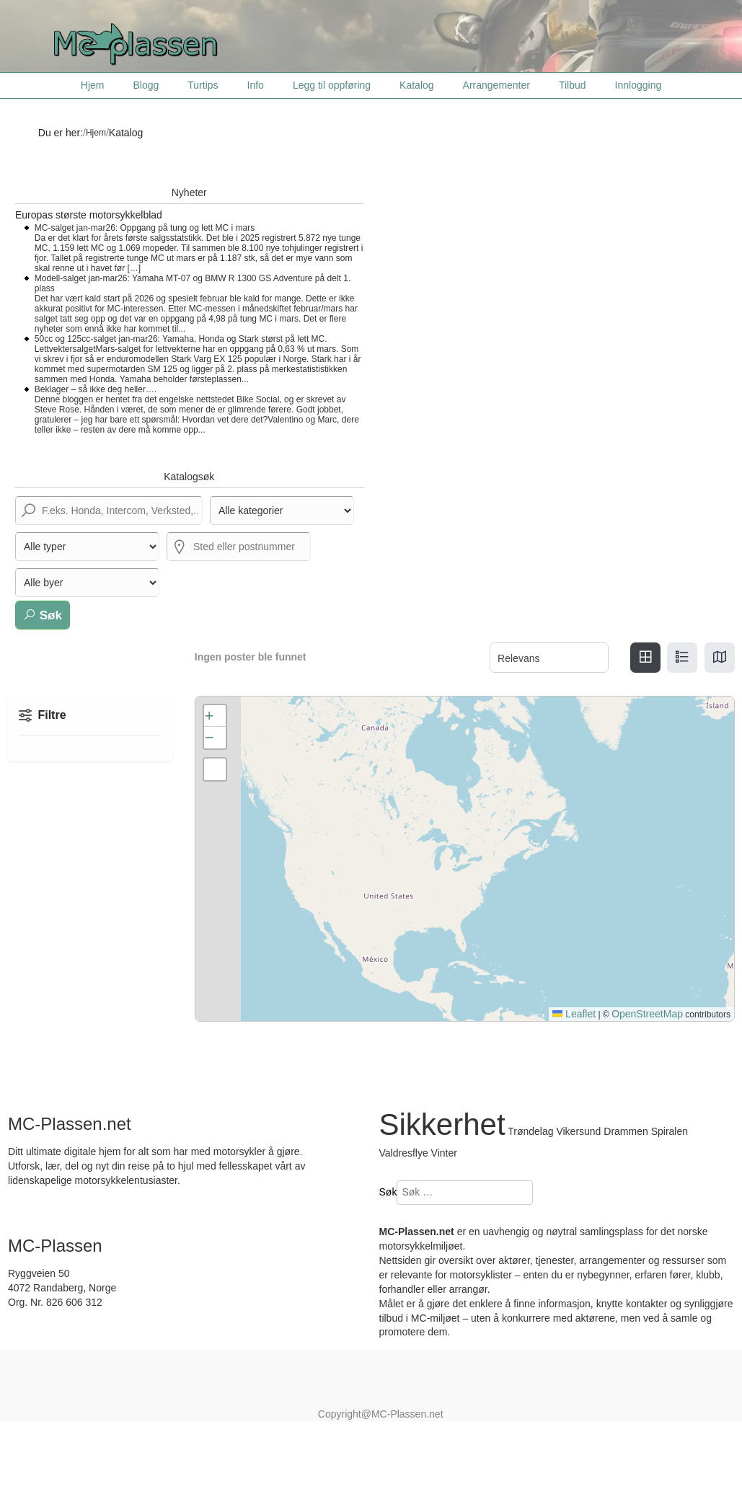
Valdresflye (403, 1153)
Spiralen (669, 1131)
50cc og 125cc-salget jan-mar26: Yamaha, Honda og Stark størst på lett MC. (181, 339)
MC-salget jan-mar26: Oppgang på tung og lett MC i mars (145, 228)
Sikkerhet (442, 1124)
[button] (215, 716)
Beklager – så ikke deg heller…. (95, 389)
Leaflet (574, 1014)
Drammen (626, 1131)
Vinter (444, 1153)
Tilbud (572, 85)
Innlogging (638, 85)
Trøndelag (530, 1131)
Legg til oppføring (332, 85)
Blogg (146, 85)
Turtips (202, 85)
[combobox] (465, 1192)
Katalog (416, 85)
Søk (42, 615)
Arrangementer (496, 85)
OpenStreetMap (647, 1014)
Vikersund (580, 1131)
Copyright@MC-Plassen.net (380, 1414)
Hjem (93, 85)
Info (255, 85)
